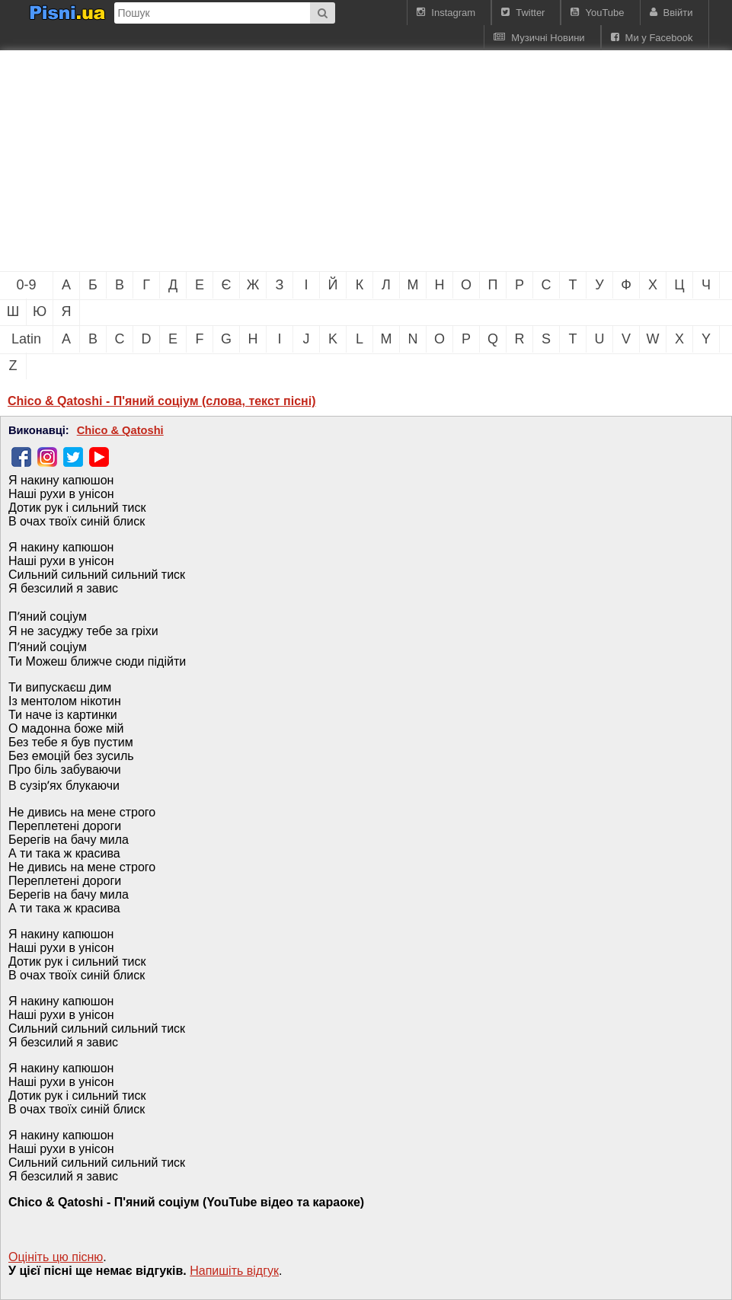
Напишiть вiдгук (234, 1270)
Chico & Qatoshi (120, 430)
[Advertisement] (259, 160)
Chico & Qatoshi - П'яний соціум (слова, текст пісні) (162, 400)
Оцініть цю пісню (55, 1256)
